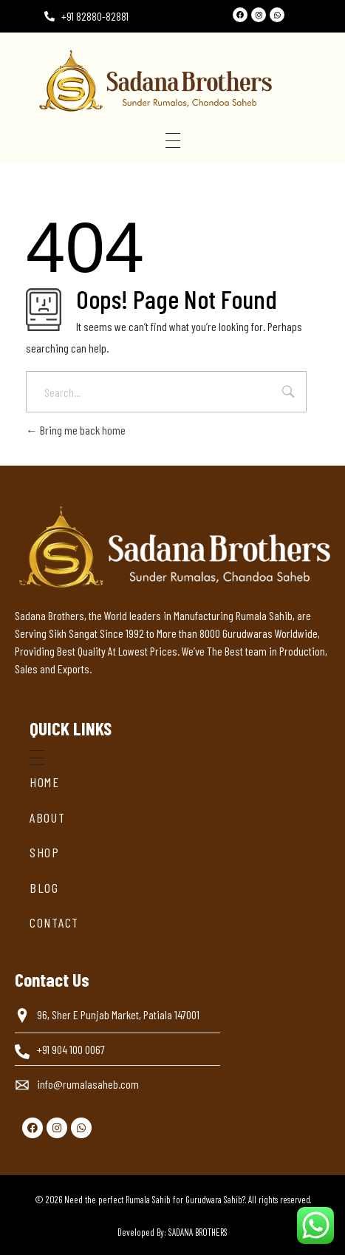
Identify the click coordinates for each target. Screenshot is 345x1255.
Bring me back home (76, 430)
